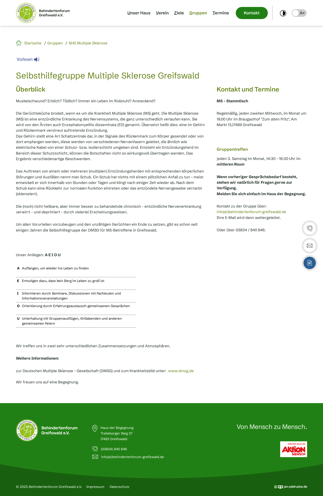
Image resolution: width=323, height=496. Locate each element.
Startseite (32, 43)
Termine (220, 12)
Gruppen (198, 12)
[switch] (283, 13)
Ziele (179, 12)
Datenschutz (119, 487)
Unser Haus (139, 12)
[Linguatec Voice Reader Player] (31, 60)
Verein (162, 12)
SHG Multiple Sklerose (88, 43)
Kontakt (252, 12)
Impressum (95, 487)
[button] (299, 13)
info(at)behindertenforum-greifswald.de (251, 212)
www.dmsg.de (181, 371)
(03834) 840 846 (114, 449)
